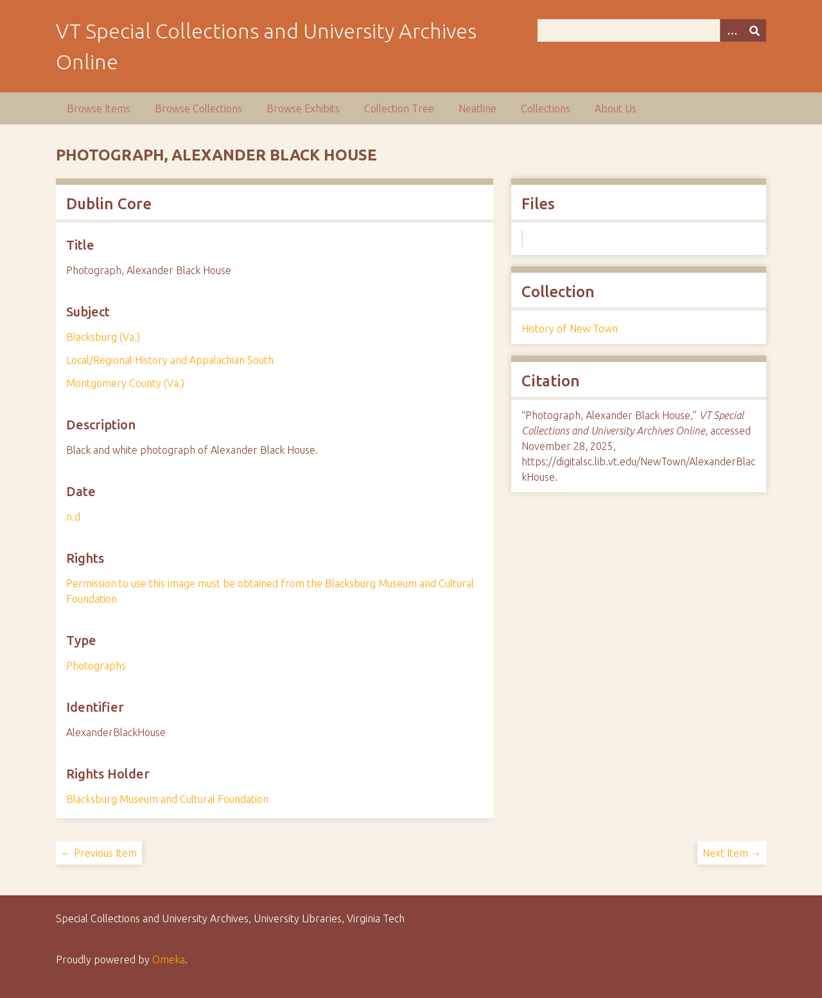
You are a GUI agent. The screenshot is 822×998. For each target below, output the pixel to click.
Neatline (477, 108)
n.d (73, 516)
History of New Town (569, 328)
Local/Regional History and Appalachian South (170, 360)
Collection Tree (399, 108)
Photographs (96, 665)
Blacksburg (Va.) (103, 337)
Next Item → (732, 853)
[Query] (652, 30)
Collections (545, 108)
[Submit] (754, 30)
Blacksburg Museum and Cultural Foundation (167, 799)
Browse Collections (198, 108)
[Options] (731, 30)
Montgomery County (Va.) (125, 383)
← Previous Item (99, 853)
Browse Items (98, 108)
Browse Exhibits (303, 108)
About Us (615, 108)
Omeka (168, 959)
